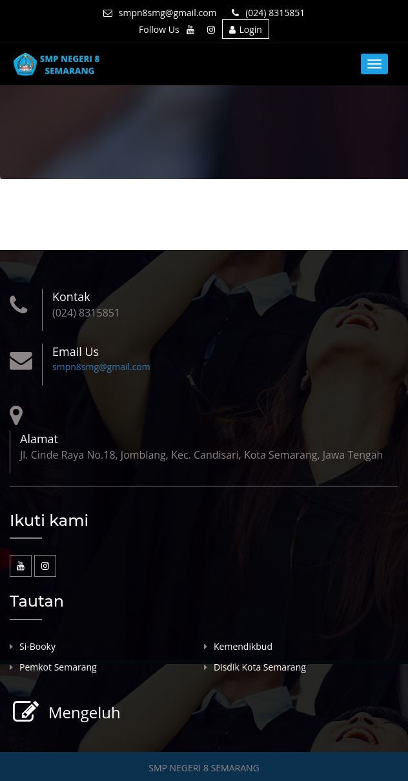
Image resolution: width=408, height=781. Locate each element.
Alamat (39, 438)
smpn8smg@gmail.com (160, 12)
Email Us (75, 351)
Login (245, 29)
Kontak (71, 296)
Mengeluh (83, 712)
